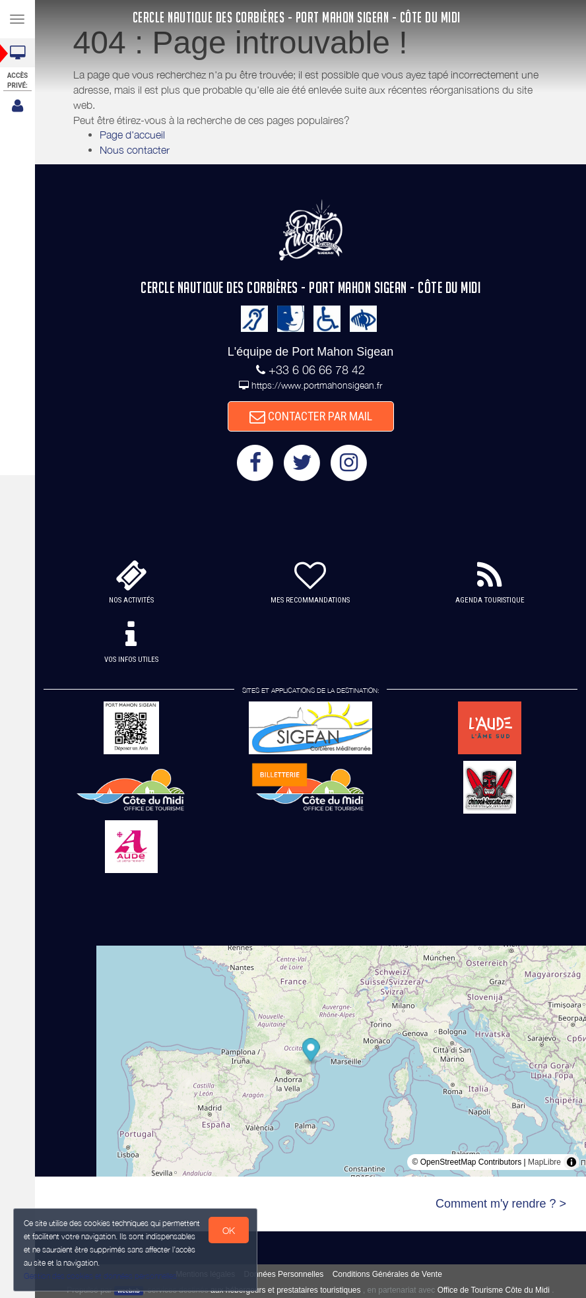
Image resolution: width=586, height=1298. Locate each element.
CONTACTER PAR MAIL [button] (310, 416)
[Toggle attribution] (571, 1162)
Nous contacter (135, 150)
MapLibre (544, 1162)
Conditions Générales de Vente (387, 1274)
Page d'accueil (132, 135)
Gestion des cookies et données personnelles (100, 1276)
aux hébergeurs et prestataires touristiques (285, 1290)
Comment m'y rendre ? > (501, 1203)
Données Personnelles (284, 1274)
